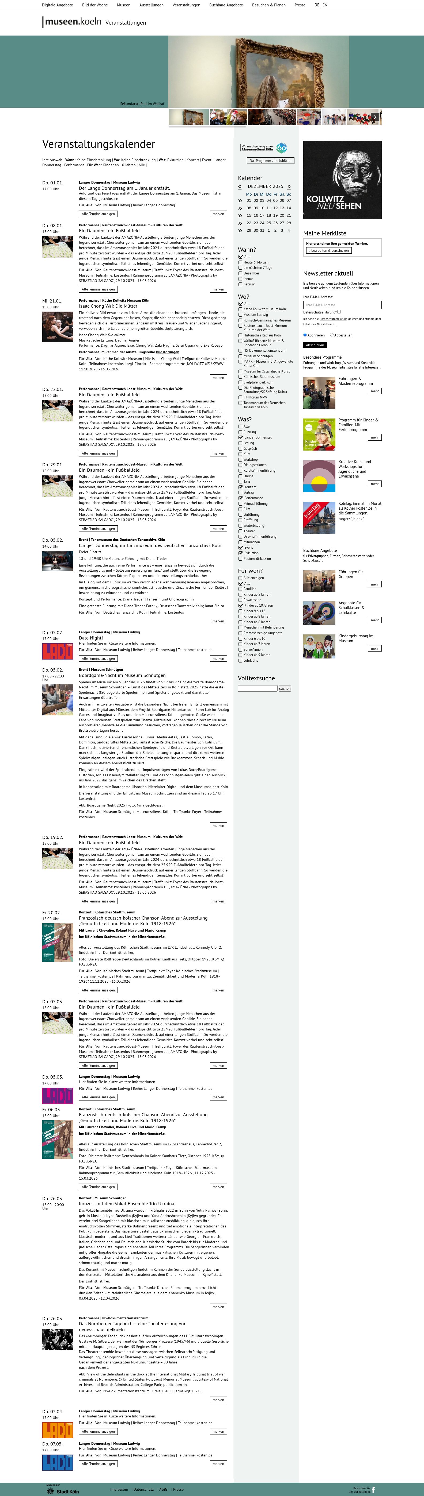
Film (247, 509)
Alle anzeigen (254, 578)
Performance (74, 164)
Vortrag (249, 492)
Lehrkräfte (251, 660)
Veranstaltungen (186, 4)
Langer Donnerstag (258, 437)
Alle (142, 164)
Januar (248, 279)
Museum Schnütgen (258, 356)
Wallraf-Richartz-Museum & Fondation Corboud (264, 343)
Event (207, 159)
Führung (250, 432)
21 (288, 215)
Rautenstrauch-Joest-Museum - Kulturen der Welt (266, 327)
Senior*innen (253, 649)
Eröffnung (251, 520)
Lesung (249, 443)
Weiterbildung (254, 525)
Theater (249, 531)
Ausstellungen (151, 4)
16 (256, 215)
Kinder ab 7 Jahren (257, 644)
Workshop (251, 459)
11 (269, 208)
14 (288, 208)
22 (249, 222)
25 (269, 222)
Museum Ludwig (256, 314)
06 (282, 200)
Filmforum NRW (255, 397)
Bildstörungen (167, 352)
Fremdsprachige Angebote (263, 633)
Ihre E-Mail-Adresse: (318, 297)
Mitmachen (252, 542)
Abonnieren (314, 335)
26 (275, 222)
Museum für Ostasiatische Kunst (267, 371)
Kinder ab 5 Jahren (257, 594)
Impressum (119, 1489)
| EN (321, 4)
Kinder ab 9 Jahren (257, 655)
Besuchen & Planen (269, 4)
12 (275, 208)
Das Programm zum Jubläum (271, 160)
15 (249, 215)
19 (275, 215)
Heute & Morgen (256, 262)
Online (248, 476)
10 (262, 208)
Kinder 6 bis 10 (254, 638)
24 (262, 222)
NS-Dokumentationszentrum (265, 350)
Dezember (251, 273)
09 (256, 208)
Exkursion (176, 159)
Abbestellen (341, 335)
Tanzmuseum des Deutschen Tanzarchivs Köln (265, 405)
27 (282, 222)
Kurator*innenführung (259, 470)
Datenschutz (144, 1489)
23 (256, 222)
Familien (250, 589)
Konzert (193, 159)
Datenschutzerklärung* (322, 312)
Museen (123, 4)
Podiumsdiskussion (257, 558)
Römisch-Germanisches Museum (267, 320)
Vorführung (252, 514)
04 (269, 200)
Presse (300, 4)
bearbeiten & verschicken (329, 250)
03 (262, 200)
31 (262, 230)
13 (282, 208)
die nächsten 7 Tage (258, 267)
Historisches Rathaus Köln (262, 335)
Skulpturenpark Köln (258, 382)
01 (249, 200)
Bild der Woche (95, 4)
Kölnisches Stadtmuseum (262, 376)
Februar (249, 284)
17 (262, 215)
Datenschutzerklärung (333, 319)
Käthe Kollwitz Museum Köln (265, 309)
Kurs (247, 454)
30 (256, 230)
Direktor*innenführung (260, 536)
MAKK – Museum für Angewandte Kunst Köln (268, 363)
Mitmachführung (256, 503)
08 (249, 208)
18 (269, 215)
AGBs (163, 1489)
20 (282, 215)
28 (288, 222)
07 (288, 200)
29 (249, 230)
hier (98, 952)
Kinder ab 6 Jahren (257, 622)
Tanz (247, 481)
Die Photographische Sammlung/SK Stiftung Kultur (265, 389)
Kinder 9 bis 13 (254, 611)
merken (218, 214)
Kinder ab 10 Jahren (120, 164)
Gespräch (250, 448)
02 (256, 200)
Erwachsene (252, 600)
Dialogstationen (255, 465)
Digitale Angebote (57, 4)
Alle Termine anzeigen (98, 214)
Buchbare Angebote (226, 4)
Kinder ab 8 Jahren (257, 616)
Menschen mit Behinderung (264, 627)
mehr (375, 391)
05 (275, 200)
